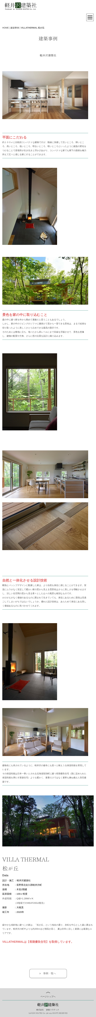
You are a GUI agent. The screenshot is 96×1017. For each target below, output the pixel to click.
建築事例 (14, 28)
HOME (5, 28)
